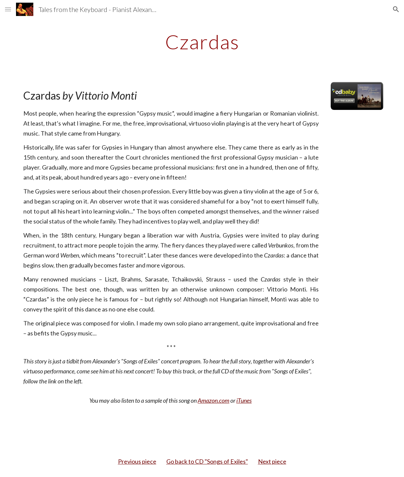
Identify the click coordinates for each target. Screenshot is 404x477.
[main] (202, 41)
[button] (8, 9)
